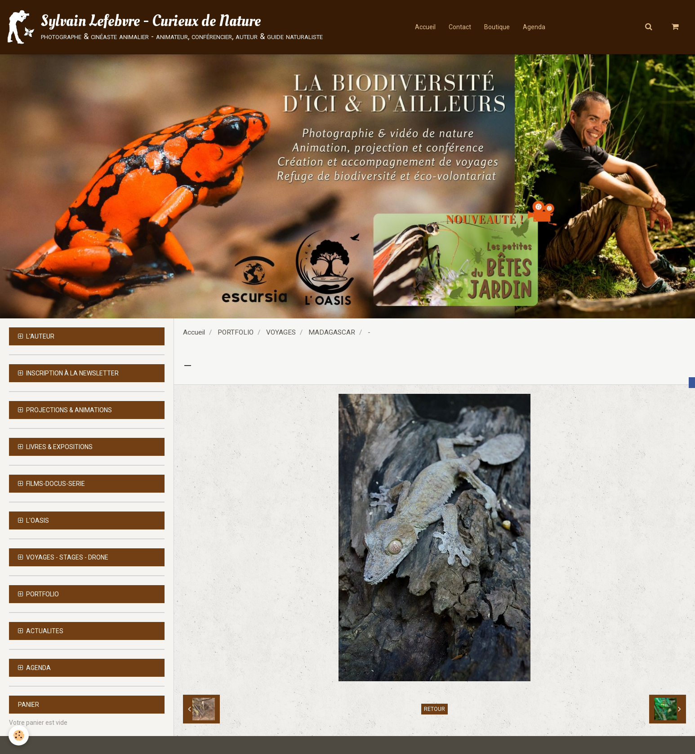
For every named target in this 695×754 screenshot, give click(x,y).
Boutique (497, 27)
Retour (434, 709)
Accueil (424, 27)
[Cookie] (19, 735)
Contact (459, 27)
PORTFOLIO (236, 332)
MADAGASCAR (331, 332)
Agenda (534, 27)
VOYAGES (281, 332)
